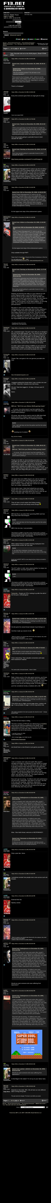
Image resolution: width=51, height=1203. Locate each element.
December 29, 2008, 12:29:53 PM (23, 165)
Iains (20, 737)
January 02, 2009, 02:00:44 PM (23, 564)
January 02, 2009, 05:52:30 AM (23, 475)
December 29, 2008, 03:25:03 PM (23, 328)
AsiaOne (44, 724)
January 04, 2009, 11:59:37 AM (23, 613)
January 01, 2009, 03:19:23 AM (23, 440)
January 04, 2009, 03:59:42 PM (23, 691)
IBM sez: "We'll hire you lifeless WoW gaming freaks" (28, 406)
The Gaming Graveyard (28, 42)
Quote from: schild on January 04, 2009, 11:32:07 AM (29, 618)
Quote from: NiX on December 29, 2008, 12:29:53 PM (29, 192)
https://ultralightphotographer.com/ (20, 374)
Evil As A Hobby (18, 436)
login (5, 16)
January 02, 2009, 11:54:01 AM (23, 540)
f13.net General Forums (14, 42)
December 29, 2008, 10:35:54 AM (23, 58)
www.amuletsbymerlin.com (36, 260)
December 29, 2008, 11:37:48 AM (23, 119)
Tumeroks (14, 593)
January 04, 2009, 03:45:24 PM (23, 673)
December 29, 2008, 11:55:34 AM (23, 144)
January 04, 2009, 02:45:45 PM (23, 642)
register (11, 16)
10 (11, 48)
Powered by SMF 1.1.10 (15, 1112)
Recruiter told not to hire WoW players (16, 1104)
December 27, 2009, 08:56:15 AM (23, 1064)
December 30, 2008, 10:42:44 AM (23, 354)
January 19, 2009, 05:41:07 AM (23, 717)
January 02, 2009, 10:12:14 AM (23, 510)
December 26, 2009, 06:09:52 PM (23, 990)
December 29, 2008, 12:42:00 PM (23, 187)
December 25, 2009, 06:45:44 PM (23, 849)
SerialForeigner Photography (18, 739)
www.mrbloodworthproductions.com (20, 260)
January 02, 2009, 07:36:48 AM (23, 498)
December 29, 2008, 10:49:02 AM (23, 92)
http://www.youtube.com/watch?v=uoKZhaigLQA (26, 159)
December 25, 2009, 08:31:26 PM (23, 896)
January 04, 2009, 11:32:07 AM (23, 589)
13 (18, 48)
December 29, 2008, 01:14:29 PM (23, 217)
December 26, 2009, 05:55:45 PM (23, 943)
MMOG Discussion (8, 44)
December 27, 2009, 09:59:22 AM (23, 1086)
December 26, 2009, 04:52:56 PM (23, 920)
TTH (25, 724)
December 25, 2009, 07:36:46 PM (23, 873)
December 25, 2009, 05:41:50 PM (23, 758)
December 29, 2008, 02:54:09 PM (23, 264)
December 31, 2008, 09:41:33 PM (23, 402)
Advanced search (15, 35)
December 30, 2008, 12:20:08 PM (23, 378)
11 (13, 48)
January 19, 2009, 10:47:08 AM (23, 743)
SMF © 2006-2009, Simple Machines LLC (31, 1112)
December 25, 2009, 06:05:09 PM (23, 792)
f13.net (5, 42)
